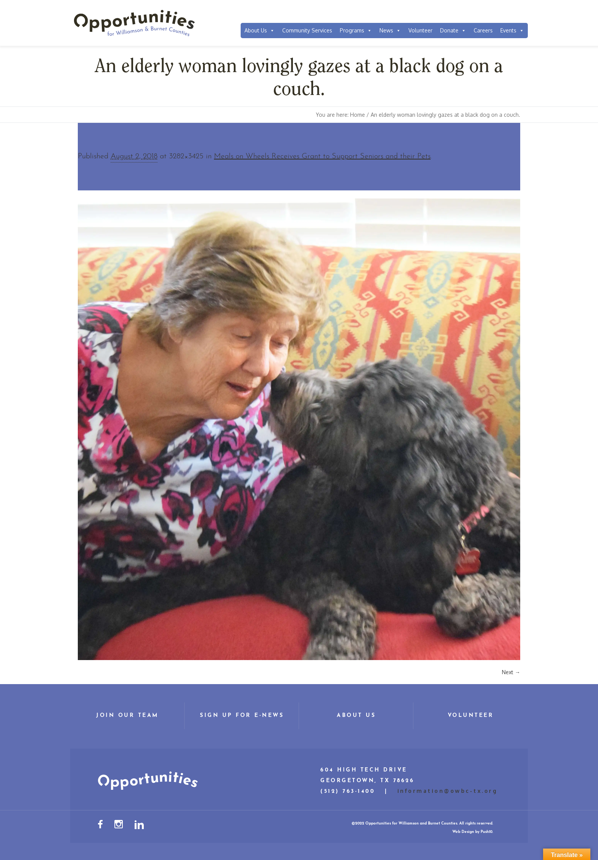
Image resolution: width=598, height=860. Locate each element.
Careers (483, 30)
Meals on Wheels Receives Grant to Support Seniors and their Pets (322, 156)
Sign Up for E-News (242, 715)
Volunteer (420, 30)
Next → (511, 672)
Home (357, 114)
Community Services (307, 30)
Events (512, 30)
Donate (453, 30)
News (390, 30)
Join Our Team (127, 715)
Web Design (463, 832)
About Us (259, 30)
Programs (356, 30)
